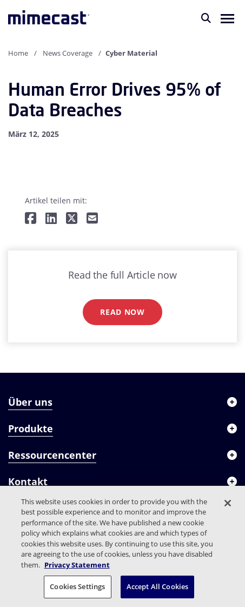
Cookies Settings (77, 586)
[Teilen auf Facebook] (30, 218)
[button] (227, 18)
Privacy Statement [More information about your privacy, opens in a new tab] (77, 565)
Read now (122, 312)
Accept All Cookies (157, 586)
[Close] (228, 503)
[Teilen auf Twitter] (71, 218)
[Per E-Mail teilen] (92, 218)
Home (18, 53)
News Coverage (67, 53)
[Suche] (206, 17)
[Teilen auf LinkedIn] (51, 218)
